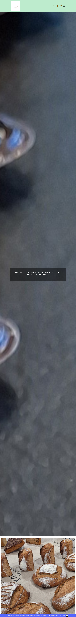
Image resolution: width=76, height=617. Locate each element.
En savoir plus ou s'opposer (59, 615)
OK (66, 615)
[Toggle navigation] (64, 6)
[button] (57, 6)
